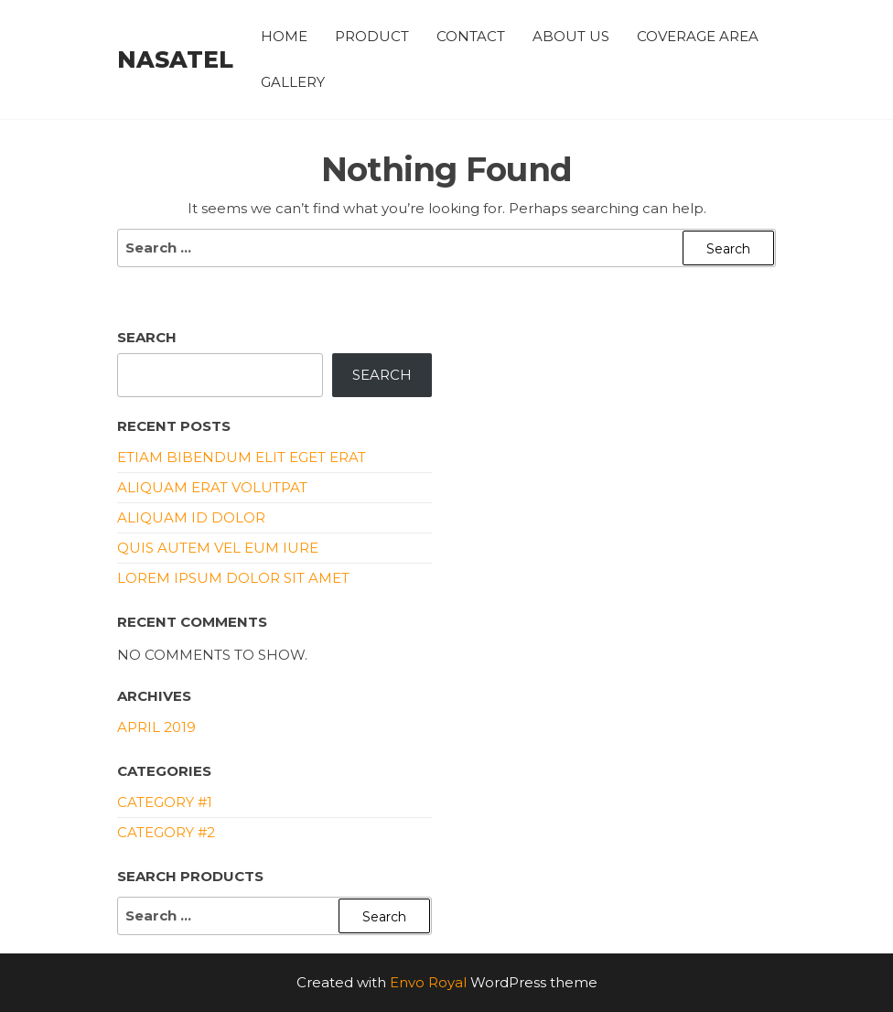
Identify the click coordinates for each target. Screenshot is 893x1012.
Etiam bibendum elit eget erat (241, 457)
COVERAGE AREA (698, 36)
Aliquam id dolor (191, 517)
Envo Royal (428, 982)
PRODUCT (372, 36)
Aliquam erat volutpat (212, 487)
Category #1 (164, 802)
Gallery (293, 82)
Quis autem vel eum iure (217, 547)
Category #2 (166, 832)
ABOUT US (571, 36)
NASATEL (175, 59)
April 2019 (156, 727)
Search (147, 337)
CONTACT (470, 36)
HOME (284, 36)
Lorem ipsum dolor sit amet (233, 578)
